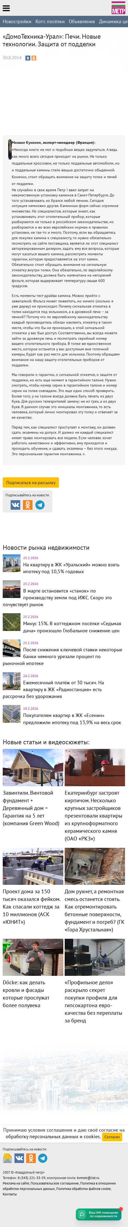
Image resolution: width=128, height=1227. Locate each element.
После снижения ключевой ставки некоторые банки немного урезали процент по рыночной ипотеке (62, 656)
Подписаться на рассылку (30, 482)
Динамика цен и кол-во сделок (40, 530)
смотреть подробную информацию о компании (59, 473)
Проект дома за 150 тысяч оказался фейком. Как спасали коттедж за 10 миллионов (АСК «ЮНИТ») (31, 906)
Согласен (112, 1136)
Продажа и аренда (30, 517)
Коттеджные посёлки (31, 523)
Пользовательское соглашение (55, 1183)
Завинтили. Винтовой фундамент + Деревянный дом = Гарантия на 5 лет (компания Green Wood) (31, 808)
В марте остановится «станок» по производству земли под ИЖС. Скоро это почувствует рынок (57, 598)
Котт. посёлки (50, 21)
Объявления (82, 21)
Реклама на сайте (16, 1183)
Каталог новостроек (86, 517)
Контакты (10, 1194)
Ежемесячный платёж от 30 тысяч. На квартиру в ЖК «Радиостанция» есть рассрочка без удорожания (53, 689)
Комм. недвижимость (90, 523)
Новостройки (17, 21)
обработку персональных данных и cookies (53, 1136)
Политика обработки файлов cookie (83, 1188)
